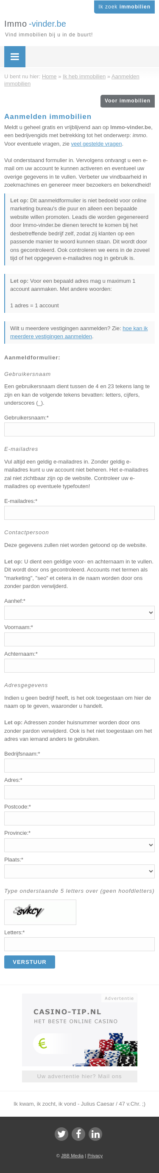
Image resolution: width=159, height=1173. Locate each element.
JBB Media (72, 1155)
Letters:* (14, 932)
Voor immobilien (128, 101)
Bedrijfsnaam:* (22, 754)
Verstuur (30, 962)
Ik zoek (124, 7)
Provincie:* (17, 833)
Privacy (95, 1155)
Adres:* (13, 780)
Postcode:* (17, 806)
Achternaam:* (21, 654)
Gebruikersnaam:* (26, 417)
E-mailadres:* (20, 501)
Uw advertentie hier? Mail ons (79, 1076)
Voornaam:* (18, 627)
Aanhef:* (14, 601)
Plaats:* (13, 859)
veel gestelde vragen (96, 144)
